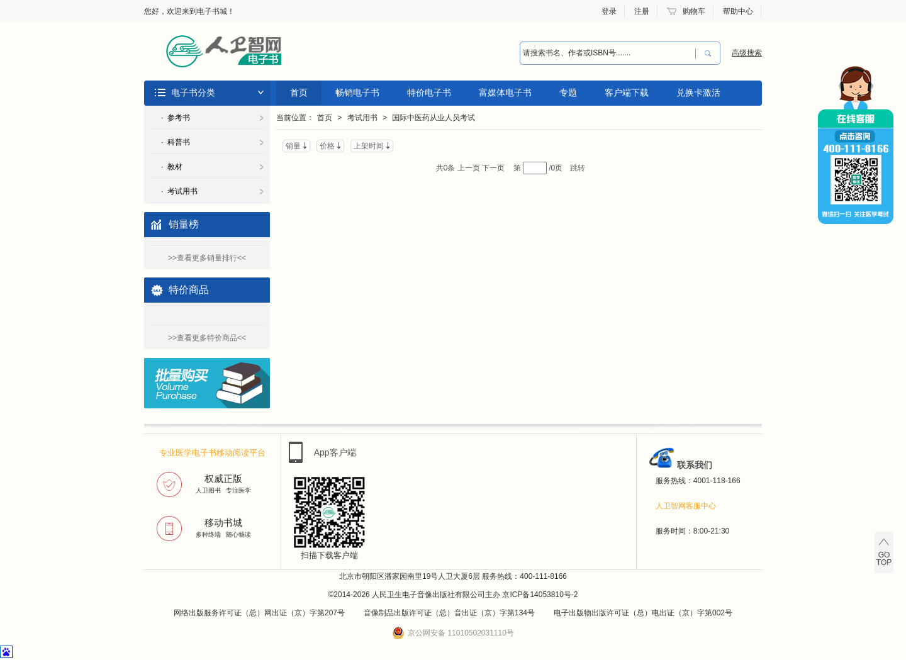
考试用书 (362, 117)
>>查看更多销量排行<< (207, 258)
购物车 (694, 11)
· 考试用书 (179, 191)
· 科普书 (175, 142)
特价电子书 (429, 92)
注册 (641, 11)
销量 (293, 146)
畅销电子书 (357, 92)
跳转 (577, 168)
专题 (568, 92)
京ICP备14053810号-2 (540, 594)
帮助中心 (738, 11)
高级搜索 (747, 52)
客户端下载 (627, 92)
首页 (299, 92)
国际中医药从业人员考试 (433, 117)
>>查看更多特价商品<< (207, 337)
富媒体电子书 (505, 92)
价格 (327, 146)
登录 (609, 11)
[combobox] (608, 53)
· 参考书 (175, 117)
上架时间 (369, 146)
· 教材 (171, 166)
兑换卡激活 (698, 92)
